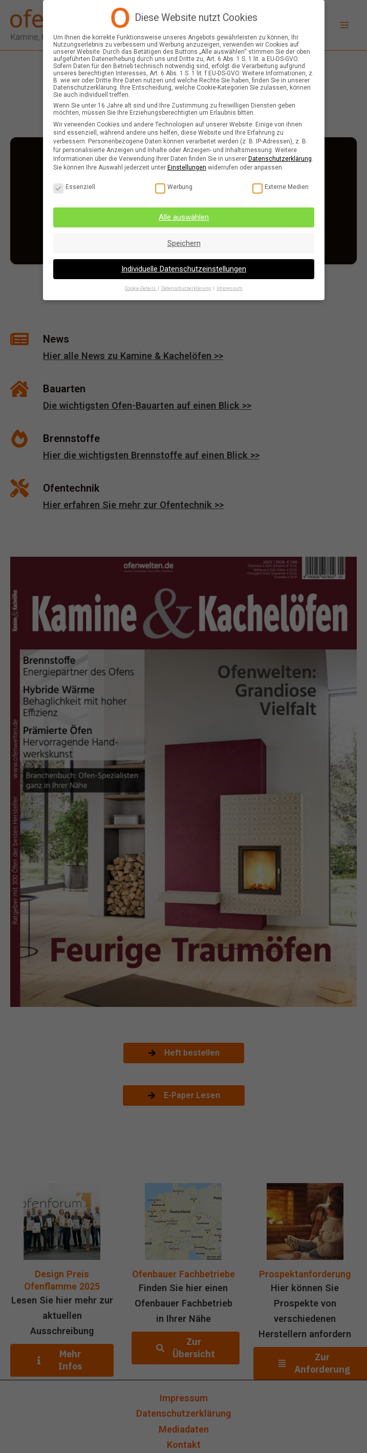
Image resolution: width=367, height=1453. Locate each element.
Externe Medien (280, 187)
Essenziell (74, 187)
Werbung (173, 187)
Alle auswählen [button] (184, 217)
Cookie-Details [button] (141, 288)
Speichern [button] (183, 243)
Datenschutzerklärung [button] (186, 288)
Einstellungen (186, 167)
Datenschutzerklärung (280, 158)
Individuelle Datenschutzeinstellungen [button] (183, 268)
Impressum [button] (230, 288)
